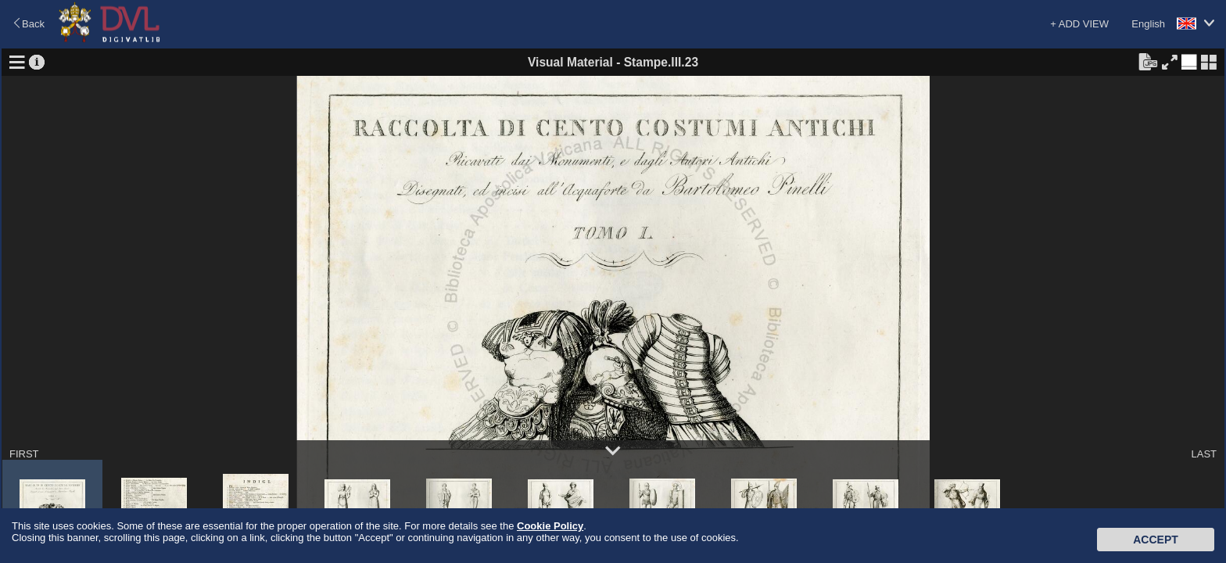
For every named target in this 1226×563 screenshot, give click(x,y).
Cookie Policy (550, 526)
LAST (1204, 454)
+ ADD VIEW (1079, 24)
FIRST (24, 454)
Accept (1155, 539)
